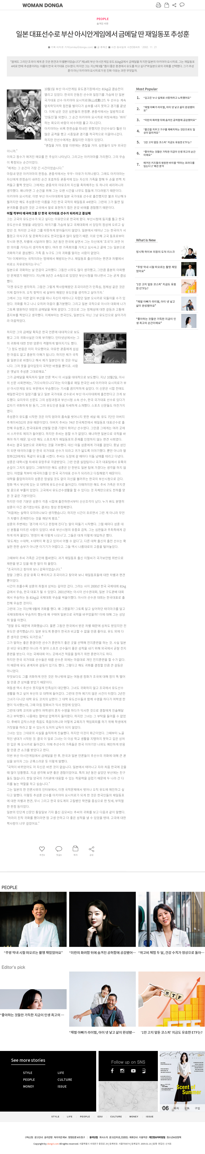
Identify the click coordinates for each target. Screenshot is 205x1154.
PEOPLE (103, 19)
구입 (197, 1108)
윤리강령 (48, 1137)
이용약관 (143, 1137)
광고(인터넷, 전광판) (118, 1137)
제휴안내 (133, 1137)
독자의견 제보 (60, 1137)
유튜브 (133, 1071)
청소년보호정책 (174, 1137)
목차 (176, 1108)
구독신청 (29, 1137)
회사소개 (103, 1137)
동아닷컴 (94, 1137)
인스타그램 (122, 1071)
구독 (186, 1108)
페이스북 (112, 1071)
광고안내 (39, 1137)
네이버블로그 (143, 1071)
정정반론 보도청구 (76, 1137)
